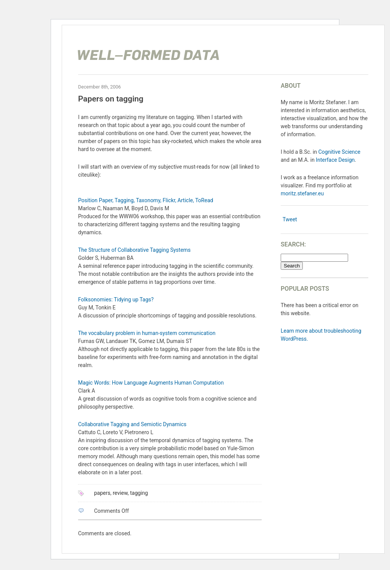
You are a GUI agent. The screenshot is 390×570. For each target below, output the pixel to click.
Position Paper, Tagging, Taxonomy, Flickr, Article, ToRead (145, 200)
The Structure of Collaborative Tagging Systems (134, 250)
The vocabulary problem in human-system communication (147, 333)
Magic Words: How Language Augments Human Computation (151, 383)
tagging (139, 493)
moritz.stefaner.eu (302, 193)
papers (102, 493)
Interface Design (335, 160)
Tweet (290, 219)
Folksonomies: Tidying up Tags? (115, 299)
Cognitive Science (339, 152)
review (120, 493)
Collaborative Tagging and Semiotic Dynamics (132, 424)
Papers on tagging (111, 98)
